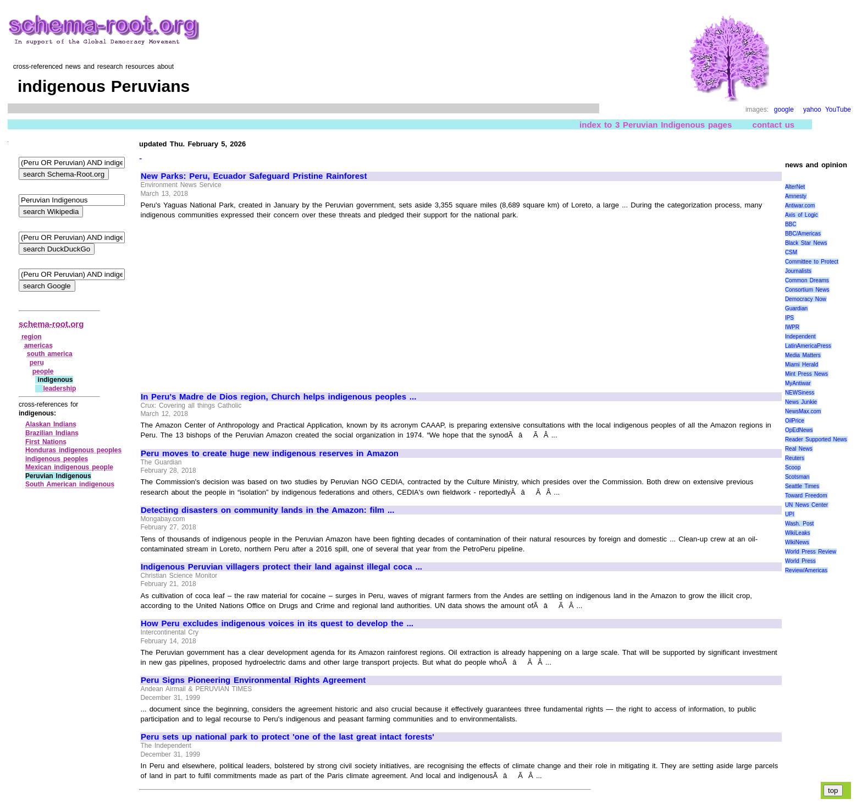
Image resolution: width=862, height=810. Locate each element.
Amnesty (795, 196)
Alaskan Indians (50, 424)
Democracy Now (805, 299)
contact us (774, 124)
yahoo (812, 109)
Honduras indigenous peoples (73, 450)
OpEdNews (799, 430)
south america (50, 354)
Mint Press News (806, 374)
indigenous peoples (56, 459)
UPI (789, 514)
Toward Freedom (806, 495)
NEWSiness (799, 393)
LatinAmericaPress (808, 346)
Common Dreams (807, 280)
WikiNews (797, 542)
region (31, 337)
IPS (789, 318)
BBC (791, 224)
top (833, 790)
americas (38, 345)
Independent (800, 336)
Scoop (792, 467)
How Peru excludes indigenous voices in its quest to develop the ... (277, 623)
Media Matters (803, 355)
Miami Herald (802, 365)
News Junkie (801, 402)
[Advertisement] (233, 301)
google (784, 109)
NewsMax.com (803, 411)
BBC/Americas (803, 234)
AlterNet (795, 187)
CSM (791, 252)
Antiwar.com (800, 205)
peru (37, 362)
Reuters (794, 458)
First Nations (46, 442)
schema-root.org (51, 324)
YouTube (838, 109)
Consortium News (807, 290)
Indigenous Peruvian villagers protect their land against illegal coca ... (281, 566)
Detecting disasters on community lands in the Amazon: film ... (267, 510)
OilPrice (794, 421)
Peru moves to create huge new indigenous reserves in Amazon (270, 453)
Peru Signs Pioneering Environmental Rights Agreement (253, 680)
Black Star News (806, 243)
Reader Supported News (816, 439)
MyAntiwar (798, 383)
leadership (59, 388)
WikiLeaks (797, 533)
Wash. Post (799, 524)
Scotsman (797, 477)
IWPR (792, 327)
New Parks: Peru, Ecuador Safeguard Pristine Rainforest (254, 176)
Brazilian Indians (52, 433)
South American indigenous (69, 484)
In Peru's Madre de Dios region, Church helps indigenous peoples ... (278, 396)
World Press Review (810, 552)
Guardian (796, 308)
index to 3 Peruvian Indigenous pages (655, 124)
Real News (799, 449)
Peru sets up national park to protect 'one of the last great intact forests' (287, 736)
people (43, 371)
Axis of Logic (801, 215)
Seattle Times (802, 486)
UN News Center (806, 505)
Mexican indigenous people (69, 467)
